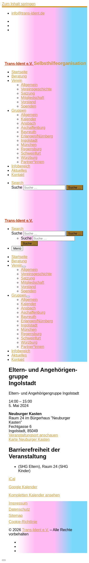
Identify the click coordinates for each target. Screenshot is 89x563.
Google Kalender (23, 487)
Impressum (18, 503)
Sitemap (16, 516)
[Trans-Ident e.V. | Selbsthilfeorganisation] (31, 58)
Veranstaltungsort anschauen (33, 435)
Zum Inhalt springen (18, 4)
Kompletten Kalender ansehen (34, 495)
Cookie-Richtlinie (23, 522)
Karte (29, 439)
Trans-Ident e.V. (35, 530)
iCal (12, 479)
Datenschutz (19, 509)
